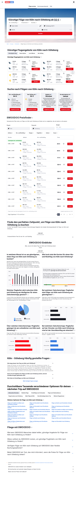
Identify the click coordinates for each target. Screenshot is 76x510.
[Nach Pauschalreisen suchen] (2, 15)
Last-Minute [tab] (32, 53)
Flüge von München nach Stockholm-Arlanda (17, 407)
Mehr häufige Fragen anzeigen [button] (30, 381)
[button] (2, 2)
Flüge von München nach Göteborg (60, 411)
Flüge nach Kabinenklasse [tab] (54, 392)
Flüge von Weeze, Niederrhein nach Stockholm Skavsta (16, 422)
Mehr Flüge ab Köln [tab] (30, 396)
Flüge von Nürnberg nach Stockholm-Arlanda (39, 422)
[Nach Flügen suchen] (2, 6)
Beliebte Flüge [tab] (25, 392)
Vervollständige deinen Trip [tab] (44, 396)
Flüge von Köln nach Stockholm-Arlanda (17, 409)
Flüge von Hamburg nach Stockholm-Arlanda (61, 407)
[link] (15, 109)
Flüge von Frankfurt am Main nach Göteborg (62, 409)
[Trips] (2, 21)
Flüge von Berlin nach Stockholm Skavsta (40, 409)
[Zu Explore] (2, 17)
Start (8, 43)
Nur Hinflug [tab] (40, 53)
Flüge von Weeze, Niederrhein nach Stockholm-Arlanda (16, 412)
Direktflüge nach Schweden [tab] (38, 392)
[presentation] (60, 20)
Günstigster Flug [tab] (12, 53)
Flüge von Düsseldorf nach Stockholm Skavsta (39, 407)
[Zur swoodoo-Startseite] (9, 2)
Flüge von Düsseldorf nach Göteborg (61, 421)
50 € (56, 19)
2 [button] (61, 214)
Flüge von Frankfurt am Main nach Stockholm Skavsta (16, 415)
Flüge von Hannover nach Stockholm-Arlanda (17, 418)
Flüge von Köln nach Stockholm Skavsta (61, 418)
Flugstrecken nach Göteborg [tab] (15, 396)
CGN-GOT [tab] (40, 233)
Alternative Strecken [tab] (13, 392)
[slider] (74, 129)
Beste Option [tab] (23, 53)
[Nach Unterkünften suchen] (2, 9)
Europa (11, 43)
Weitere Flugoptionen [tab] (59, 396)
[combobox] (34, 22)
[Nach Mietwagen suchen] (2, 12)
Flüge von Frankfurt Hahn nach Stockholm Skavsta (62, 415)
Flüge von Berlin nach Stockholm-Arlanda (62, 403)
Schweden (17, 43)
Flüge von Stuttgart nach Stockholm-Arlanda (39, 415)
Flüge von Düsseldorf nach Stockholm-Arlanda (39, 403)
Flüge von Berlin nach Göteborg (37, 418)
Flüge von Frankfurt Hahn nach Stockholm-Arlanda (40, 412)
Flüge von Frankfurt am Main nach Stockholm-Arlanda (16, 403)
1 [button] (58, 214)
